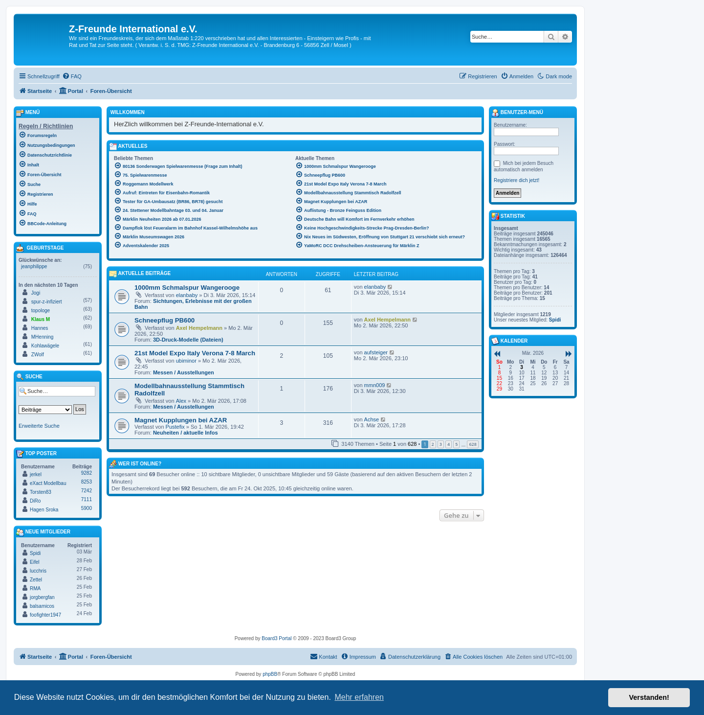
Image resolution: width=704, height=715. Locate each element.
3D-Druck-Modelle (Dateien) (188, 340)
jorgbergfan (42, 597)
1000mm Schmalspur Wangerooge (187, 287)
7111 (86, 499)
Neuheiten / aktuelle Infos (185, 433)
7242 (86, 490)
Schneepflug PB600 (164, 320)
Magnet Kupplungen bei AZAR (180, 420)
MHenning (42, 337)
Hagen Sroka (44, 509)
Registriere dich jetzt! (516, 180)
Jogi (35, 293)
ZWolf (37, 354)
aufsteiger (376, 352)
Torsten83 (40, 492)
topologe (40, 310)
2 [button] (433, 444)
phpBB (270, 674)
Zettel (36, 579)
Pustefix (175, 427)
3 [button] (441, 444)
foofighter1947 (45, 615)
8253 (86, 481)
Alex (181, 401)
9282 (86, 473)
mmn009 (374, 385)
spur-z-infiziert (46, 301)
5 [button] (456, 444)
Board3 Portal (276, 638)
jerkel (36, 474)
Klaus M (40, 319)
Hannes (39, 328)
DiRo (35, 501)
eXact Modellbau (48, 483)
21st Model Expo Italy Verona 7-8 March (194, 353)
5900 (86, 508)
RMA (35, 588)
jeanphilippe (34, 266)
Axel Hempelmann (199, 328)
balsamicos (42, 606)
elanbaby (187, 295)
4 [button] (448, 444)
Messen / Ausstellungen (183, 372)
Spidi (35, 553)
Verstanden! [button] (649, 697)
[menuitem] (72, 76)
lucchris (38, 571)
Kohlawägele (45, 345)
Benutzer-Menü (517, 113)
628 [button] (472, 444)
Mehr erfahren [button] (359, 697)
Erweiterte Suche (39, 426)
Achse (371, 419)
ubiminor (186, 361)
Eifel (34, 562)
